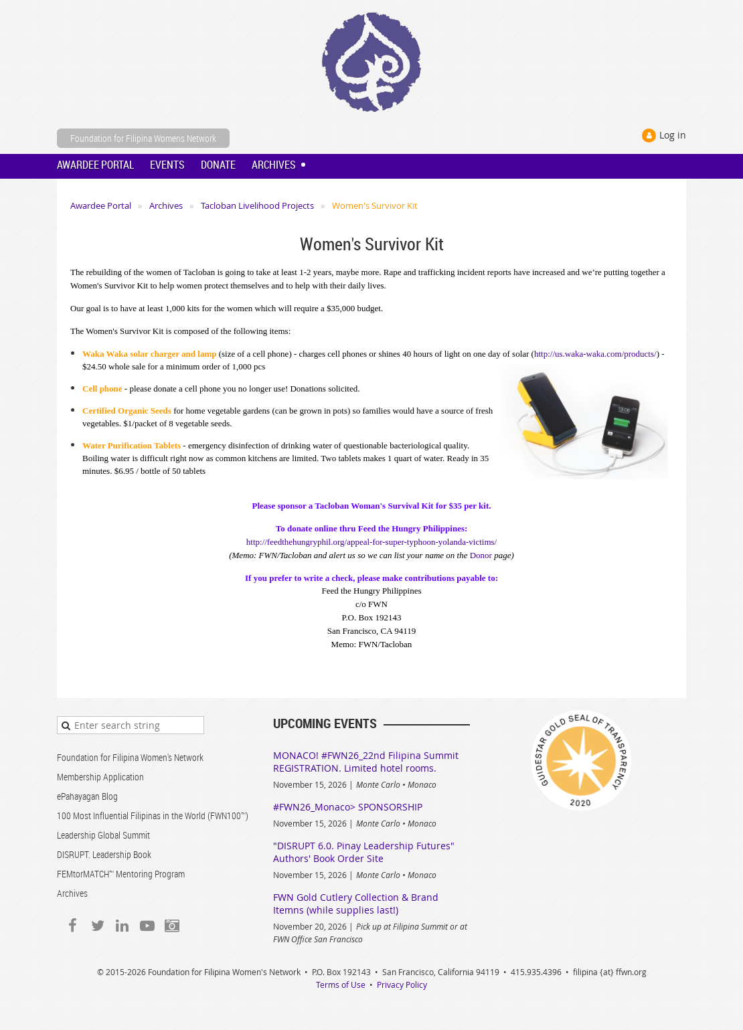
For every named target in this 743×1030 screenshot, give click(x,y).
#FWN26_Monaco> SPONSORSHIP (347, 806)
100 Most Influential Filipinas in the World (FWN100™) (152, 815)
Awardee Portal (100, 205)
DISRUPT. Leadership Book (104, 854)
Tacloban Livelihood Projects (257, 205)
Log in (672, 134)
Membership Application (100, 776)
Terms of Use (340, 984)
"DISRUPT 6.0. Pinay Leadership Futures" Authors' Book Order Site (364, 852)
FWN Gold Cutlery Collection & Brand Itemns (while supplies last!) (355, 903)
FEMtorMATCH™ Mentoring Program (121, 873)
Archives (166, 205)
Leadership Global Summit (103, 835)
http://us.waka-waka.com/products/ (595, 354)
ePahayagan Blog (87, 796)
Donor (481, 555)
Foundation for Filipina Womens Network (143, 138)
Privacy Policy (402, 984)
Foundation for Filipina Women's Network (130, 757)
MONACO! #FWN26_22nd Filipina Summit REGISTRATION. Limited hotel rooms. (366, 761)
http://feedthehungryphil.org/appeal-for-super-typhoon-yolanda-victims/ (371, 542)
